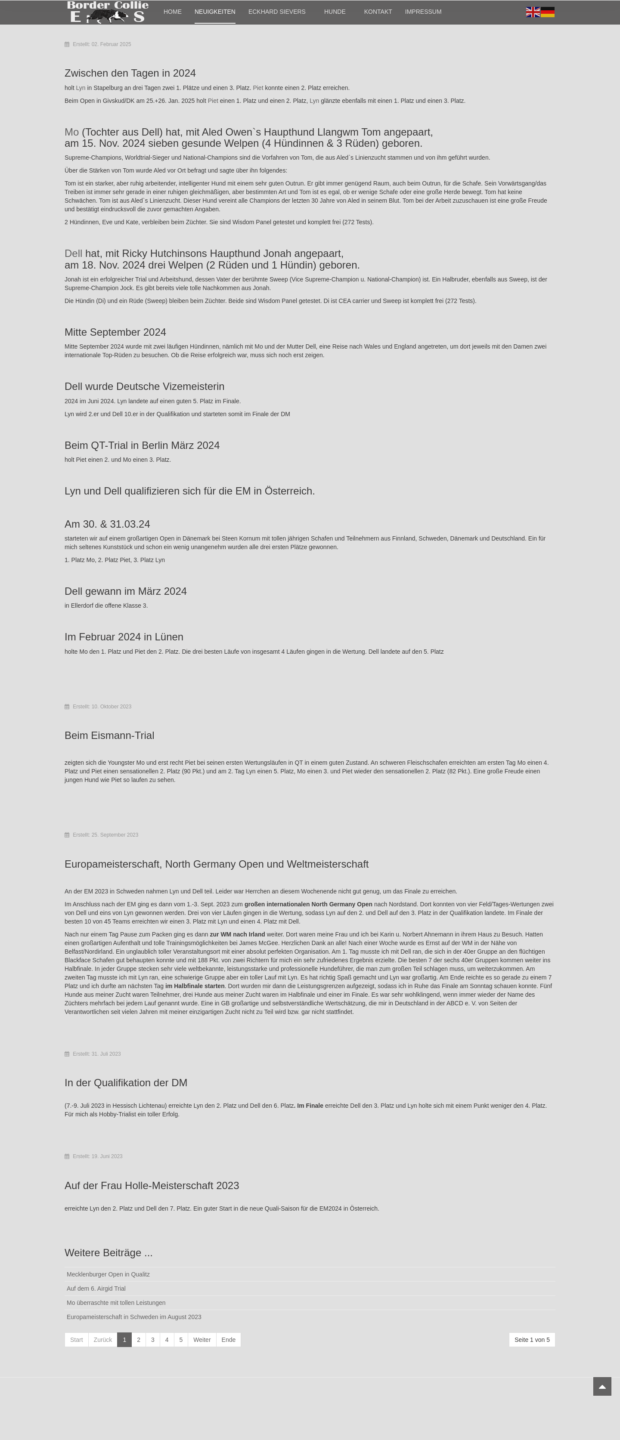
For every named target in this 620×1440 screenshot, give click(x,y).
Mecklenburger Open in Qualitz (108, 1274)
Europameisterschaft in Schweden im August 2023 (134, 1316)
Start (76, 1339)
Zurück (103, 1339)
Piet (259, 87)
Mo (73, 132)
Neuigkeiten (215, 11)
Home (173, 11)
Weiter (202, 1339)
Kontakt (378, 11)
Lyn (81, 87)
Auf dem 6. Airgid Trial (96, 1288)
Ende (229, 1339)
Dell (75, 253)
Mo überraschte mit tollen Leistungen (116, 1302)
